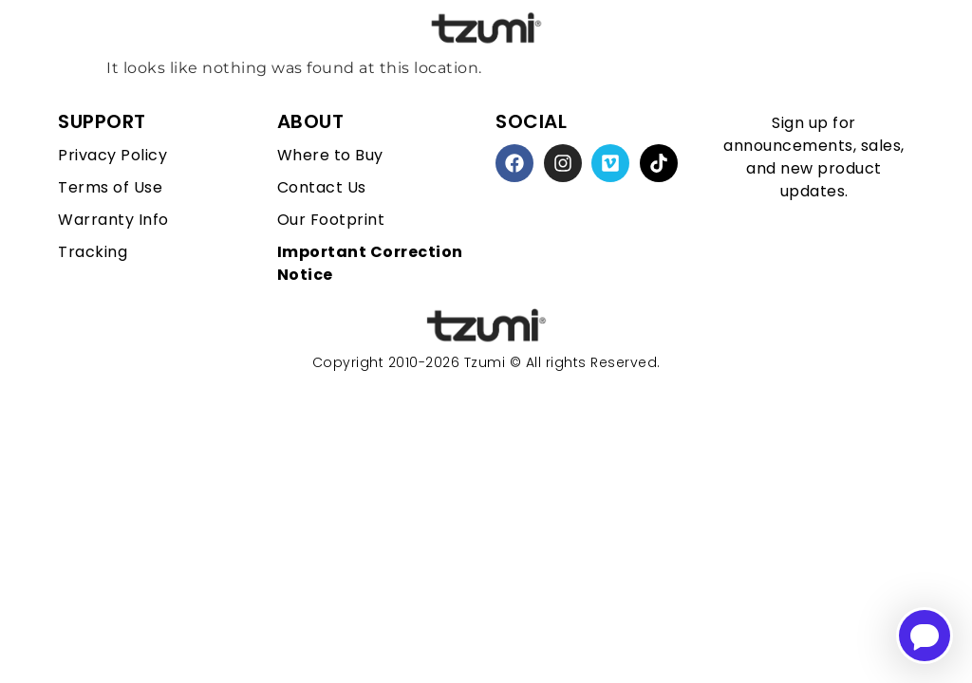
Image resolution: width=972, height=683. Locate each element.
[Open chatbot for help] (924, 635)
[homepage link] (486, 325)
